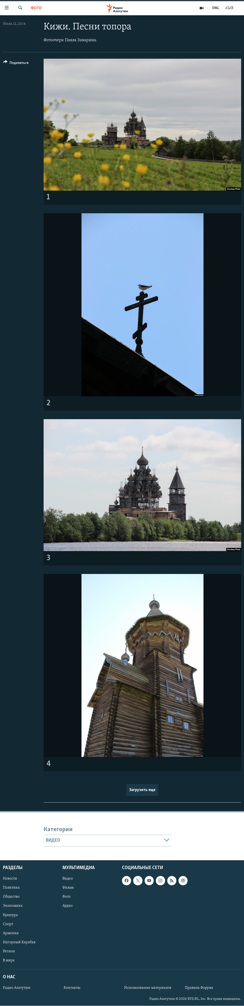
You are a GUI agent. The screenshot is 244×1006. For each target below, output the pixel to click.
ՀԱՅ (229, 8)
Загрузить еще (142, 790)
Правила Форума (199, 988)
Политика (11, 888)
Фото (36, 8)
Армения (11, 933)
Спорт (8, 924)
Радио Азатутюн (16, 988)
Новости (10, 879)
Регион (9, 951)
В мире (9, 960)
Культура (10, 915)
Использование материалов (147, 988)
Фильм (68, 888)
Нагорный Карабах (19, 942)
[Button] (16, 63)
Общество (11, 897)
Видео (67, 879)
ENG (215, 8)
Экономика (13, 906)
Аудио (67, 906)
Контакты (72, 988)
